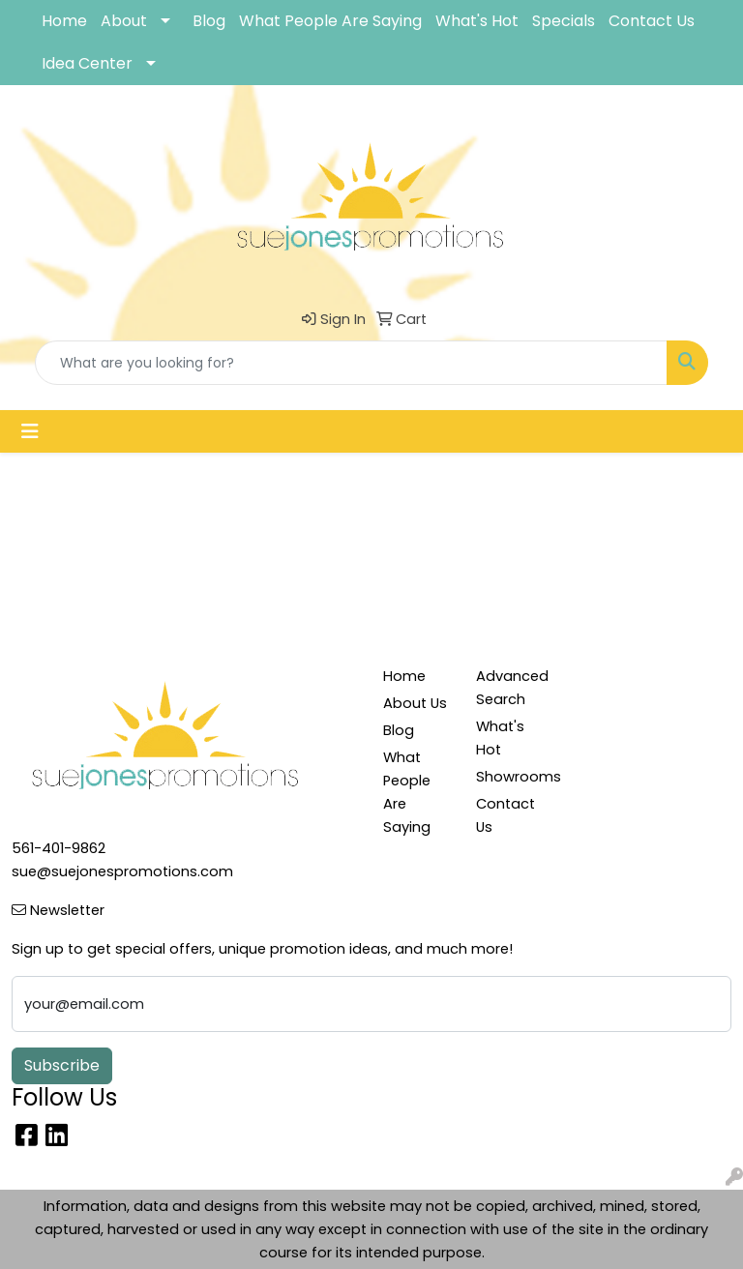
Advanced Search (511, 687)
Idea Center (87, 63)
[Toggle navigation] (30, 431)
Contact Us (652, 21)
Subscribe (62, 1065)
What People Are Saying (330, 21)
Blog (209, 21)
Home (64, 21)
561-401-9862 (58, 848)
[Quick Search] (351, 362)
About (124, 21)
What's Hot (477, 21)
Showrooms (511, 776)
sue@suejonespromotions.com (122, 871)
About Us (415, 703)
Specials (563, 21)
